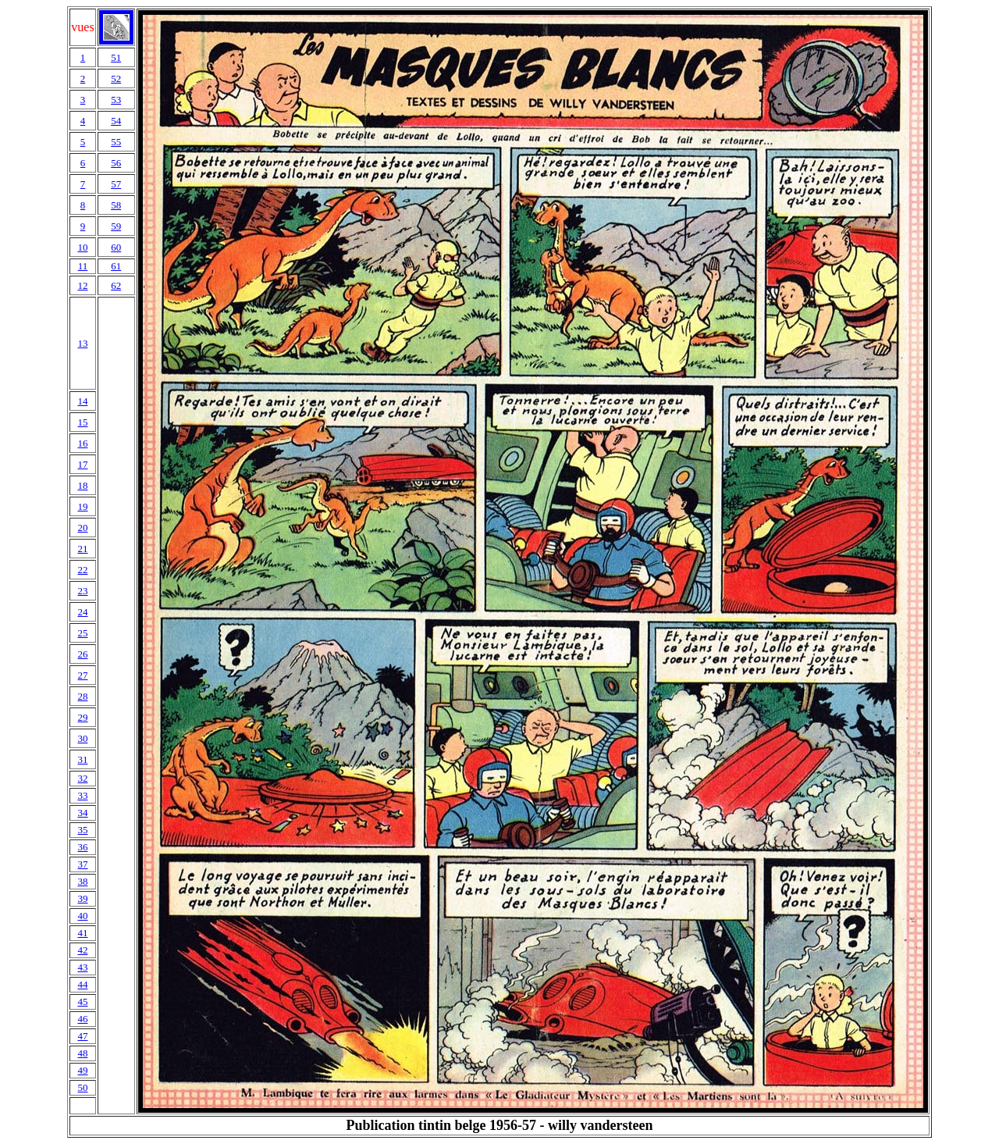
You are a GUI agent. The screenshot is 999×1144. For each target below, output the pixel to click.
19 (82, 506)
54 (116, 121)
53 (116, 99)
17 (82, 464)
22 (82, 570)
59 (116, 226)
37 (82, 864)
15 (82, 422)
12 (82, 285)
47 (82, 1036)
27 (82, 675)
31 (82, 759)
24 (82, 612)
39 (82, 898)
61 (116, 266)
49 (82, 1070)
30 (82, 738)
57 (116, 184)
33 (82, 795)
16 (82, 443)
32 (82, 778)
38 (82, 881)
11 (83, 266)
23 (82, 591)
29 (82, 717)
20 (82, 527)
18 (82, 485)
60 (116, 247)
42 (82, 950)
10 (82, 247)
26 (82, 654)
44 (82, 984)
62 (116, 285)
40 (82, 915)
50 (82, 1087)
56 (116, 163)
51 (116, 57)
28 (82, 696)
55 (116, 142)
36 (82, 847)
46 (82, 1019)
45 (82, 1001)
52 (116, 78)
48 (82, 1053)
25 (82, 633)
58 (116, 205)
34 (82, 812)
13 (82, 343)
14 (82, 401)
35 (82, 830)
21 (82, 548)
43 (82, 967)
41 (82, 933)
